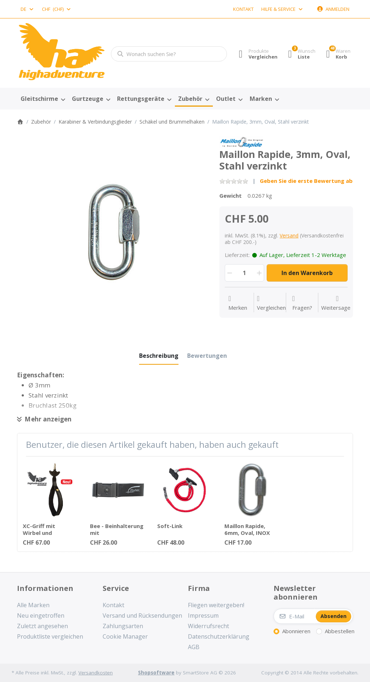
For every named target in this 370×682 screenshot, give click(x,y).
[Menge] (244, 273)
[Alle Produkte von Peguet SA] (241, 141)
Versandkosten (95, 672)
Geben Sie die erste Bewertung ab (306, 180)
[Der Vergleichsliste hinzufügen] (271, 303)
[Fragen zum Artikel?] (302, 303)
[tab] (158, 356)
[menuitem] (42, 99)
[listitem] (112, 232)
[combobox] (27, 9)
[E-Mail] (294, 616)
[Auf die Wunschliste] (237, 303)
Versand (289, 235)
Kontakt (243, 9)
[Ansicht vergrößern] (112, 232)
